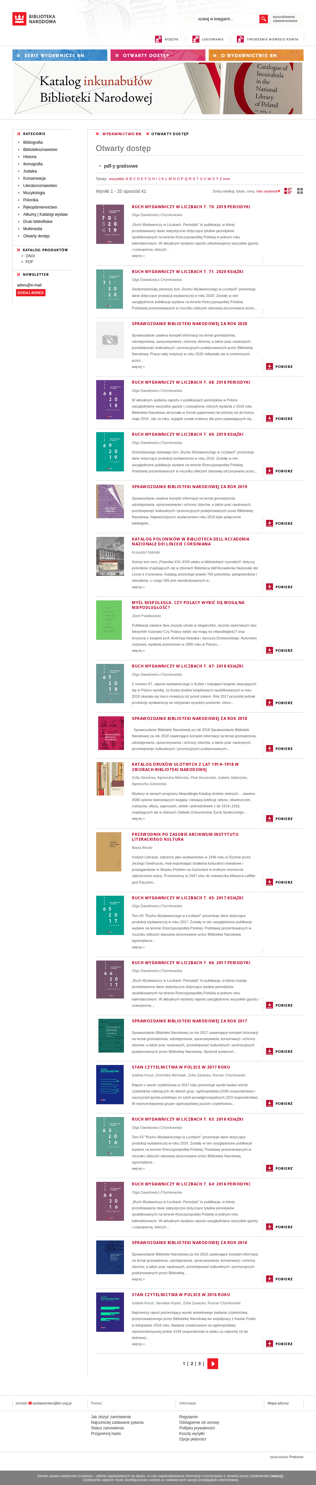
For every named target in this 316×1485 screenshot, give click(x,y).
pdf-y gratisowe (121, 166)
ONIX (30, 256)
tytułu (240, 191)
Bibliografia (33, 142)
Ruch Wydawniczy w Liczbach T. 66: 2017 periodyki (191, 962)
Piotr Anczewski (203, 777)
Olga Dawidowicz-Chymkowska (157, 215)
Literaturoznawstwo (40, 185)
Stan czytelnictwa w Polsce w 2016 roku (181, 1294)
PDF (29, 262)
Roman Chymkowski (228, 1075)
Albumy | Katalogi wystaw (45, 214)
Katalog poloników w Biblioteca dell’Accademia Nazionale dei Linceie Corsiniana (191, 541)
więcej (277, 1476)
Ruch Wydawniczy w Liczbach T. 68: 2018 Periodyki (191, 382)
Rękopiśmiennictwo (40, 207)
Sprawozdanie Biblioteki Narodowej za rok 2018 (189, 718)
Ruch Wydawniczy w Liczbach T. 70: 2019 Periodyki (191, 207)
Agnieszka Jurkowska (149, 784)
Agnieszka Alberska (173, 777)
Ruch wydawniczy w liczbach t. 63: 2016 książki (187, 1119)
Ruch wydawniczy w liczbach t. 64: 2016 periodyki (191, 1184)
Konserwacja (34, 178)
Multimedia (32, 229)
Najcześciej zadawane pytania (117, 1422)
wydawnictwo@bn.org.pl (52, 1403)
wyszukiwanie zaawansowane (285, 19)
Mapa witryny (278, 1403)
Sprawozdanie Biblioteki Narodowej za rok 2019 (189, 486)
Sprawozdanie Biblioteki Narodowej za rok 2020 (189, 323)
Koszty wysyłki (191, 1433)
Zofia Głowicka (143, 777)
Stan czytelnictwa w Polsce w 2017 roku (181, 1067)
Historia (30, 157)
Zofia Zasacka (199, 1075)
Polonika (30, 200)
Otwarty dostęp (36, 236)
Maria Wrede (142, 848)
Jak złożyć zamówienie (111, 1417)
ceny (250, 191)
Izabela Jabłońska (232, 777)
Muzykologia (34, 193)
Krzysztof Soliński (146, 552)
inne (226, 179)
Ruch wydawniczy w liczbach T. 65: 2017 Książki (187, 898)
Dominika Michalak (171, 1075)
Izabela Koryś (143, 1075)
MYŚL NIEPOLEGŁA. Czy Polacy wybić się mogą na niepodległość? (188, 605)
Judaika (30, 171)
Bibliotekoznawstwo (40, 149)
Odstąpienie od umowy (199, 1422)
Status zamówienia (107, 1428)
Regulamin (188, 1417)
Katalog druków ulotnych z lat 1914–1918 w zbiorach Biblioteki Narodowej (185, 766)
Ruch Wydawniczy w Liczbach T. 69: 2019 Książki (187, 434)
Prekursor (297, 1457)
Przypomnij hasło (106, 1433)
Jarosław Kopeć (168, 1303)
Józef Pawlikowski (146, 616)
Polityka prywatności (197, 1428)
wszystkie (116, 179)
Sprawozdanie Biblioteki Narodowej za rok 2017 (189, 1021)
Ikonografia (33, 164)
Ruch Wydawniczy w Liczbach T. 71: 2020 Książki (187, 271)
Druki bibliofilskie (37, 221)
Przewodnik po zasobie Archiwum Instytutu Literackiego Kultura (185, 837)
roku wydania (268, 191)
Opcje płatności (192, 1439)
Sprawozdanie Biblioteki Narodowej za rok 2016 (189, 1242)
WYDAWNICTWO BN (121, 133)
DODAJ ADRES (31, 293)
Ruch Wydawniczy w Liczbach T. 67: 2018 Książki (187, 666)
